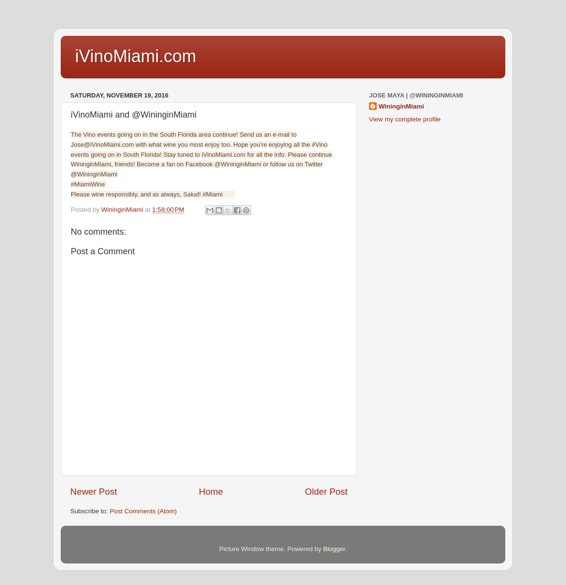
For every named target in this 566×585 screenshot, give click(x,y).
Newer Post (93, 492)
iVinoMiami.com (135, 56)
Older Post (326, 492)
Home (211, 492)
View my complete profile (405, 119)
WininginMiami (401, 106)
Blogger (334, 548)
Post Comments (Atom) (143, 511)
